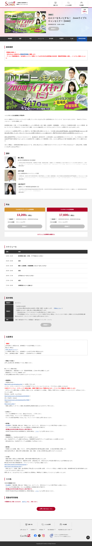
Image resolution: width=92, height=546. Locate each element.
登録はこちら (57, 308)
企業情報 (33, 529)
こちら (37, 431)
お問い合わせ (23, 529)
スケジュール (41, 38)
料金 (31, 38)
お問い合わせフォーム (11, 349)
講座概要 (10, 38)
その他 (71, 38)
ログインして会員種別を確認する (46, 234)
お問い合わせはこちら (46, 509)
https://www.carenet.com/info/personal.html (15, 464)
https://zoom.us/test (10, 403)
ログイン (24, 501)
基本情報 (51, 38)
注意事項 (61, 38)
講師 (20, 38)
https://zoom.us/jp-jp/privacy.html (13, 466)
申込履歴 (81, 4)
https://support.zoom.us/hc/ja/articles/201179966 (17, 400)
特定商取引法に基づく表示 (64, 529)
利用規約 (41, 529)
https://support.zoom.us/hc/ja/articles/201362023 (17, 396)
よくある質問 (68, 4)
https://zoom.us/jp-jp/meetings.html (13, 384)
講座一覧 (55, 4)
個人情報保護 (51, 529)
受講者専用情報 (81, 38)
